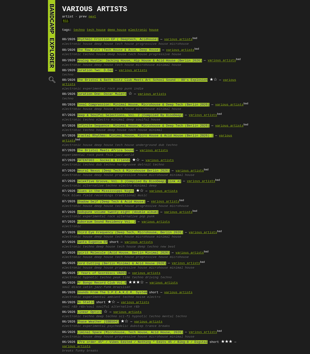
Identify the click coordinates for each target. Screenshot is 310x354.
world (129, 155)
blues (76, 195)
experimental (94, 89)
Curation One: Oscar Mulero (101, 94)
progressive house (152, 44)
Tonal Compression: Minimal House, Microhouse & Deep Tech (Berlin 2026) (143, 105)
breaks (164, 326)
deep (130, 120)
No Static (85, 302)
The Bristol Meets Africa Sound (105, 150)
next (92, 17)
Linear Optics (89, 312)
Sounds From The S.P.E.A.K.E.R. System (112, 292)
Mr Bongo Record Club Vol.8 (101, 283)
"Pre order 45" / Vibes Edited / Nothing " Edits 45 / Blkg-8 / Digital (142, 342)
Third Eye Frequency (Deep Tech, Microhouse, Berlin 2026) (130, 232)
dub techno (167, 145)
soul (66, 287)
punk (128, 89)
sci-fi (124, 316)
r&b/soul (86, 307)
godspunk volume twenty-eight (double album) (117, 212)
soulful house (148, 120)
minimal (117, 120)
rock (111, 89)
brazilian (121, 287)
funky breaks (86, 351)
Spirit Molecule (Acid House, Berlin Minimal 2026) (123, 253)
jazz (119, 155)
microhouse (179, 44)
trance (151, 326)
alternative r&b (125, 307)
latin (87, 287)
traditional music (131, 195)
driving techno (158, 277)
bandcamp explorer (51, 36)
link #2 (174, 181)
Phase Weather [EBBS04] (98, 322)
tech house (96, 30)
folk (109, 155)
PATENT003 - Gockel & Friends (103, 160)
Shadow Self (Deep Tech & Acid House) (111, 202)
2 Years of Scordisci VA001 (101, 273)
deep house (117, 30)
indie (138, 89)
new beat (167, 247)
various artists (178, 39)
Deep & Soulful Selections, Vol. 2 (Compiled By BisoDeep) (130, 115)
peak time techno (128, 277)
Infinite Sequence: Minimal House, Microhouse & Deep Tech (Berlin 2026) (143, 126)
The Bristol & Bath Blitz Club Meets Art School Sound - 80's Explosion (142, 80)
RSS (66, 21)
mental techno (174, 316)
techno (79, 30)
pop (120, 89)
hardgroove (126, 165)
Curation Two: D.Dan (95, 70)
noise (140, 297)
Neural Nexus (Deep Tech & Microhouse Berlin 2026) (123, 171)
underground (146, 145)
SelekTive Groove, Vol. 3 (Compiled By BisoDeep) (121, 181)
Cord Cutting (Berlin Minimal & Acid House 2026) (121, 263)
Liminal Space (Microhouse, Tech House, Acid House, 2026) (130, 332)
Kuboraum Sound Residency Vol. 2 (106, 222)
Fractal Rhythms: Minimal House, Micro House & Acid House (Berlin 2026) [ (145, 136)
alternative (93, 186)
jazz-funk (102, 287)
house (153, 30)
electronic (137, 30)
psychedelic (118, 326)
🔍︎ (51, 79)
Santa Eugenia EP (92, 242)
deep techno (148, 247)
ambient (114, 297)
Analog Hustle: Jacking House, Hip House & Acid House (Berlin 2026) (139, 61)
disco (76, 287)
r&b (74, 307)
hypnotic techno (97, 277)
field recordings (98, 195)
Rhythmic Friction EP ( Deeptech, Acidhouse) (117, 39)
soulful (102, 307)
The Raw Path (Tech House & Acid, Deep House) (118, 50)
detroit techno (151, 165)
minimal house (169, 65)
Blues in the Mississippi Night (105, 191)
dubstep (136, 326)
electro (102, 120)
